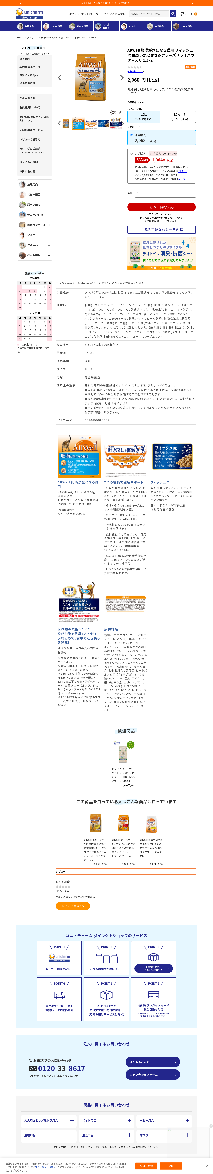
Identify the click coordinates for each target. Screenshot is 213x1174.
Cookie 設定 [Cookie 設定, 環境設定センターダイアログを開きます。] (146, 1166)
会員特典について (29, 107)
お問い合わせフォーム (144, 1074)
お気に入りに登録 (113, 112)
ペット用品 (30, 37)
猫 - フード (66, 37)
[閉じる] (207, 1166)
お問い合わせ (27, 171)
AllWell (94, 37)
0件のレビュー (135, 71)
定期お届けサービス (31, 130)
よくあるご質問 (28, 162)
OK (171, 1166)
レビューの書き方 (29, 139)
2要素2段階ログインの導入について (34, 118)
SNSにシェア (120, 112)
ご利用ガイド (27, 98)
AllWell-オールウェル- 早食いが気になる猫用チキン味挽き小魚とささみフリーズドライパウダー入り (123, 847)
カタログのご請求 (32, 150)
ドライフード (81, 37)
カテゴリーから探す (48, 37)
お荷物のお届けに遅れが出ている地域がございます (106, 3)
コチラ (182, 171)
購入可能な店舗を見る (161, 229)
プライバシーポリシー (46, 1167)
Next (192, 3)
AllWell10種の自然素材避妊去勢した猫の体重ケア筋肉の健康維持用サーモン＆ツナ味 (151, 847)
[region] (106, 1166)
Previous (20, 3)
